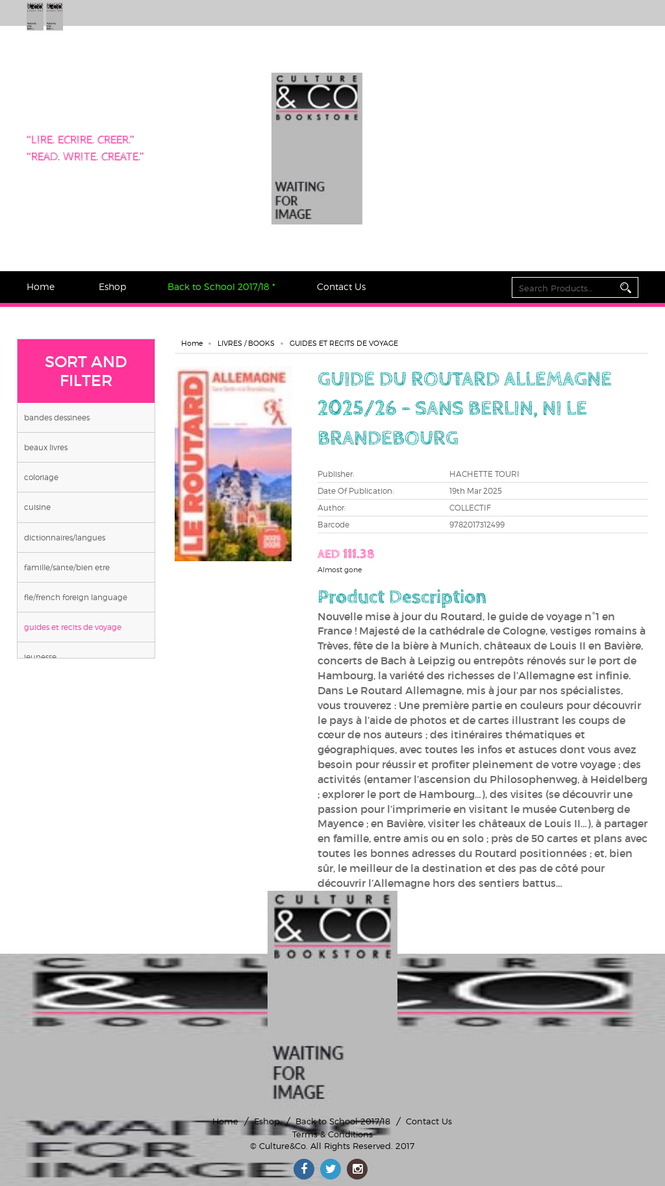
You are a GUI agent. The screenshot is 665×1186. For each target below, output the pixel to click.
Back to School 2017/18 (342, 1121)
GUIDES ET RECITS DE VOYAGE (72, 627)
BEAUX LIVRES (46, 447)
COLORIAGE (41, 477)
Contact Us (341, 286)
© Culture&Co (278, 1146)
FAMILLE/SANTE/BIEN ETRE (67, 567)
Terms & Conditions (332, 1134)
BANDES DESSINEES (57, 417)
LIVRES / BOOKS (246, 343)
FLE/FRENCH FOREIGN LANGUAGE (75, 597)
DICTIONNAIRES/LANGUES (64, 537)
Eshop (112, 286)
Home (41, 286)
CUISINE (37, 507)
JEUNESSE (40, 657)
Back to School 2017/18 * (221, 286)
